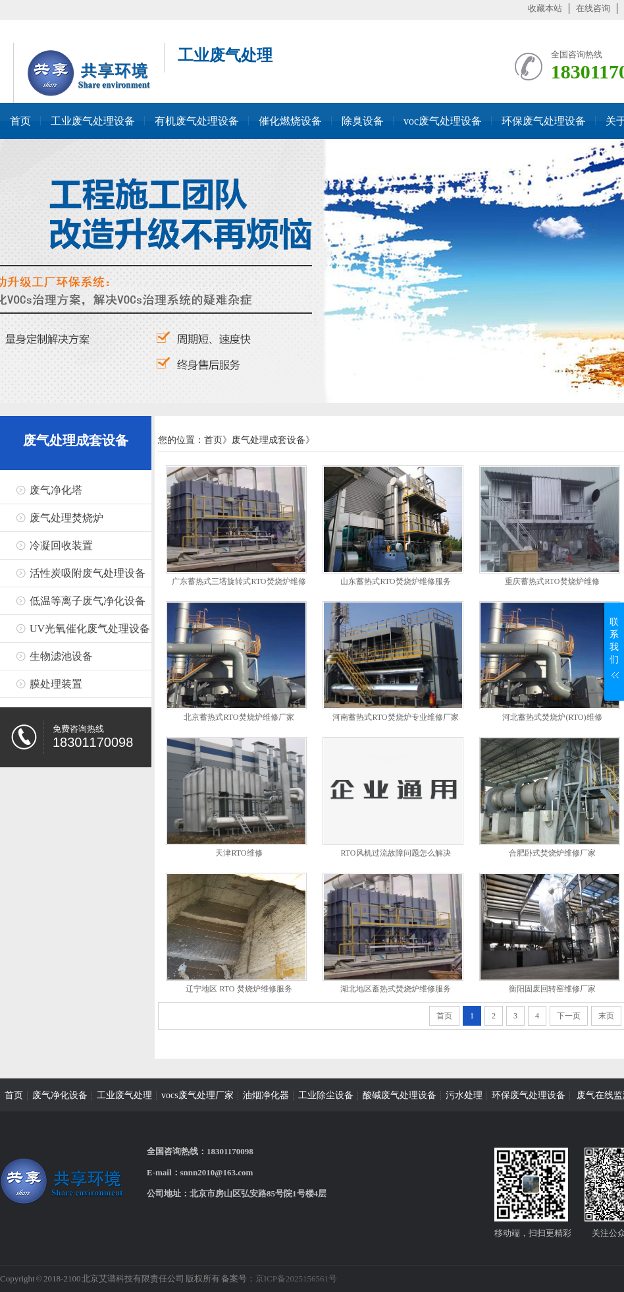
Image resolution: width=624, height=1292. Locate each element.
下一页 (569, 1015)
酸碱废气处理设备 (399, 1095)
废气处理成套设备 (75, 440)
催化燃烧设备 (290, 121)
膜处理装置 (56, 684)
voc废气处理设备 (442, 121)
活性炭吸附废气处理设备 (87, 573)
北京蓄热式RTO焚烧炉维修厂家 (239, 717)
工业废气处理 (124, 1095)
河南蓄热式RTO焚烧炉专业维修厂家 (395, 717)
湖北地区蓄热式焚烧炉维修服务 (395, 988)
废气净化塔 (56, 490)
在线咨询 (593, 8)
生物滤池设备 (61, 656)
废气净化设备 (60, 1095)
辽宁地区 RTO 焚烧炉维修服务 (239, 988)
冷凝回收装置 (61, 545)
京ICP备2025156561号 (296, 1278)
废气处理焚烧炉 (66, 517)
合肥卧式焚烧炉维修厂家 (552, 853)
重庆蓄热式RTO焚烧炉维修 (552, 581)
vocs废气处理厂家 (197, 1095)
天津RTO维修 (238, 853)
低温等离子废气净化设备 (87, 600)
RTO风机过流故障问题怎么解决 (395, 853)
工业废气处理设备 (93, 121)
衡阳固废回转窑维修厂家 (552, 988)
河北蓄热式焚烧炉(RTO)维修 (552, 717)
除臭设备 (363, 121)
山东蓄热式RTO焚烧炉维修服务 (395, 581)
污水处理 (464, 1095)
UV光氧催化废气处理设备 (90, 628)
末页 (606, 1015)
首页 (20, 121)
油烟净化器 (266, 1095)
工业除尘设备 (325, 1095)
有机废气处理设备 (197, 121)
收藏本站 (545, 8)
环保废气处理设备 (544, 121)
